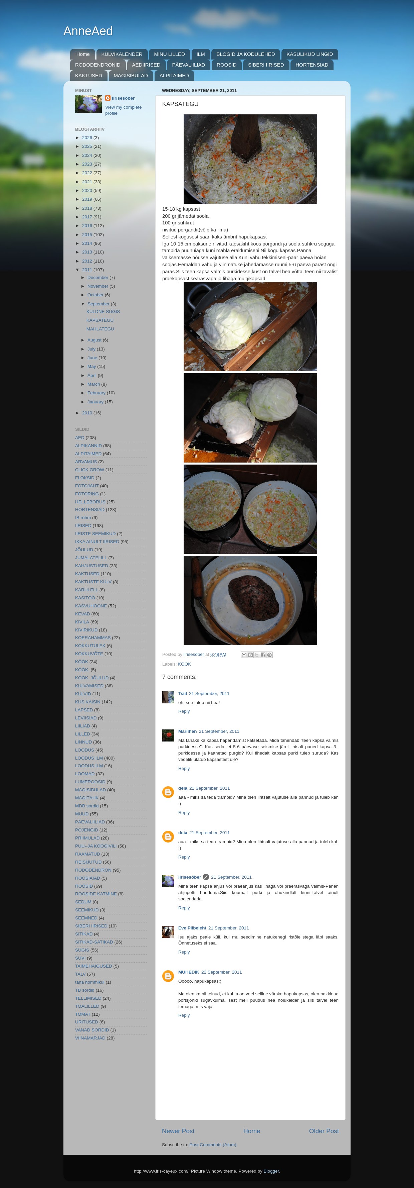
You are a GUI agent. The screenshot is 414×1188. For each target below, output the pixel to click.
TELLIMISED (88, 998)
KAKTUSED (88, 75)
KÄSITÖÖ (85, 597)
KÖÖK (184, 664)
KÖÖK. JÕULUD (92, 677)
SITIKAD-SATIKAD (94, 942)
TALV (80, 974)
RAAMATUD (87, 854)
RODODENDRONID (98, 65)
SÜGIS (82, 950)
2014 (87, 243)
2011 (87, 269)
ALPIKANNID (88, 445)
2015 (87, 234)
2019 (87, 199)
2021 (87, 181)
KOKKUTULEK (90, 645)
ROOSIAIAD (87, 878)
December (98, 277)
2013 (87, 252)
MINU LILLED (169, 54)
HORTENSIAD (311, 65)
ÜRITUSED (86, 1021)
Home (83, 54)
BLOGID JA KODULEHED (245, 54)
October (96, 294)
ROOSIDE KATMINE (96, 893)
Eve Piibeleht (192, 927)
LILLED (82, 733)
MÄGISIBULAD (131, 75)
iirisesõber (189, 877)
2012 (87, 261)
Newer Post (178, 1130)
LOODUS (84, 750)
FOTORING (87, 493)
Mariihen (187, 731)
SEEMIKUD (87, 909)
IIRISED (83, 525)
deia (182, 788)
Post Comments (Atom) (213, 1144)
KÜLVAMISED (89, 685)
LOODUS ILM (89, 758)
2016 (87, 225)
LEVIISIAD (86, 717)
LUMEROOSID (90, 781)
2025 (87, 146)
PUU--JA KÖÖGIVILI (96, 846)
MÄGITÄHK (87, 797)
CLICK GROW (89, 469)
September (99, 303)
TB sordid (84, 990)
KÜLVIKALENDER (122, 54)
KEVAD (82, 613)
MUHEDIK (188, 972)
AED (79, 437)
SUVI (80, 958)
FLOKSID (84, 477)
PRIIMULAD (87, 837)
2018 (87, 208)
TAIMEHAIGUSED (93, 966)
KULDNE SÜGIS (103, 311)
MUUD (82, 813)
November (98, 286)
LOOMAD (85, 773)
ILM (201, 54)
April (92, 375)
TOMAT (82, 1014)
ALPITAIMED (174, 75)
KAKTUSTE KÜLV (93, 581)
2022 (87, 172)
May (92, 366)
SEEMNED (86, 917)
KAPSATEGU (100, 320)
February (97, 392)
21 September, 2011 (209, 693)
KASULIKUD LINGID (309, 54)
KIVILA (82, 621)
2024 (87, 155)
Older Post (324, 1130)
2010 (87, 412)
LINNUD (83, 742)
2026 (87, 137)
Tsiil (182, 693)
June (92, 357)
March (94, 384)
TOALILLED (87, 1006)
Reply (184, 711)
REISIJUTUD (88, 862)
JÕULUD (84, 549)
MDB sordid (87, 805)
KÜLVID (83, 693)
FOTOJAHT (87, 485)
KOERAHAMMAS (93, 637)
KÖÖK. (82, 669)
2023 (87, 164)
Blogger (271, 1171)
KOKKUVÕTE (89, 653)
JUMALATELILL (91, 557)
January (96, 401)
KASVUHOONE (91, 605)
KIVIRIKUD (86, 629)
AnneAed (88, 31)
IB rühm (83, 517)
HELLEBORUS (90, 501)
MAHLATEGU (100, 328)
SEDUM (83, 901)
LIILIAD (82, 725)
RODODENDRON (93, 870)
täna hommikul (90, 982)
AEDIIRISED (146, 65)
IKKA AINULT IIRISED (97, 541)
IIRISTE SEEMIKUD (95, 533)
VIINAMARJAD (90, 1038)
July (92, 349)
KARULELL (86, 589)
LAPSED (84, 709)
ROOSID (226, 65)
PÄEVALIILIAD (188, 65)
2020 (87, 190)
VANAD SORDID (92, 1029)
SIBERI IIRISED (266, 65)
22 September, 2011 (221, 972)
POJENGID (86, 829)
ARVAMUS (86, 461)
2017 (87, 216)
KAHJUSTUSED (91, 565)
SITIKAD (84, 933)
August (95, 339)
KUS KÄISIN (87, 701)
